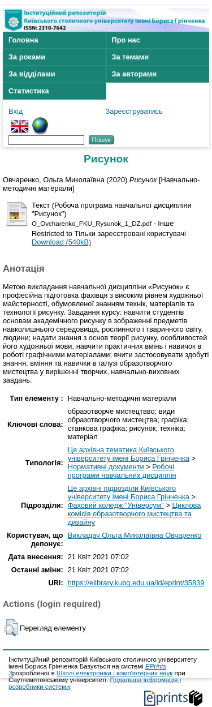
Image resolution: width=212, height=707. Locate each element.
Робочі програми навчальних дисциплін (122, 470)
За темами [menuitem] (130, 57)
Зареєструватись (134, 111)
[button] (11, 627)
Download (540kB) (61, 242)
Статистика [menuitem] (28, 91)
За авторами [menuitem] (134, 74)
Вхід (15, 111)
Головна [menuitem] (23, 40)
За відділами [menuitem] (31, 74)
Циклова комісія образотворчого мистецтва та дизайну (134, 513)
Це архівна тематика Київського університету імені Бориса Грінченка (128, 453)
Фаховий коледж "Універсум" (116, 505)
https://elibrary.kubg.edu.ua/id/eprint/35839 (136, 583)
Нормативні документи (106, 466)
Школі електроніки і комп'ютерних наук (115, 673)
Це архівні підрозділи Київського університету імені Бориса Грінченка (128, 492)
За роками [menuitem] (26, 57)
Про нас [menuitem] (126, 40)
